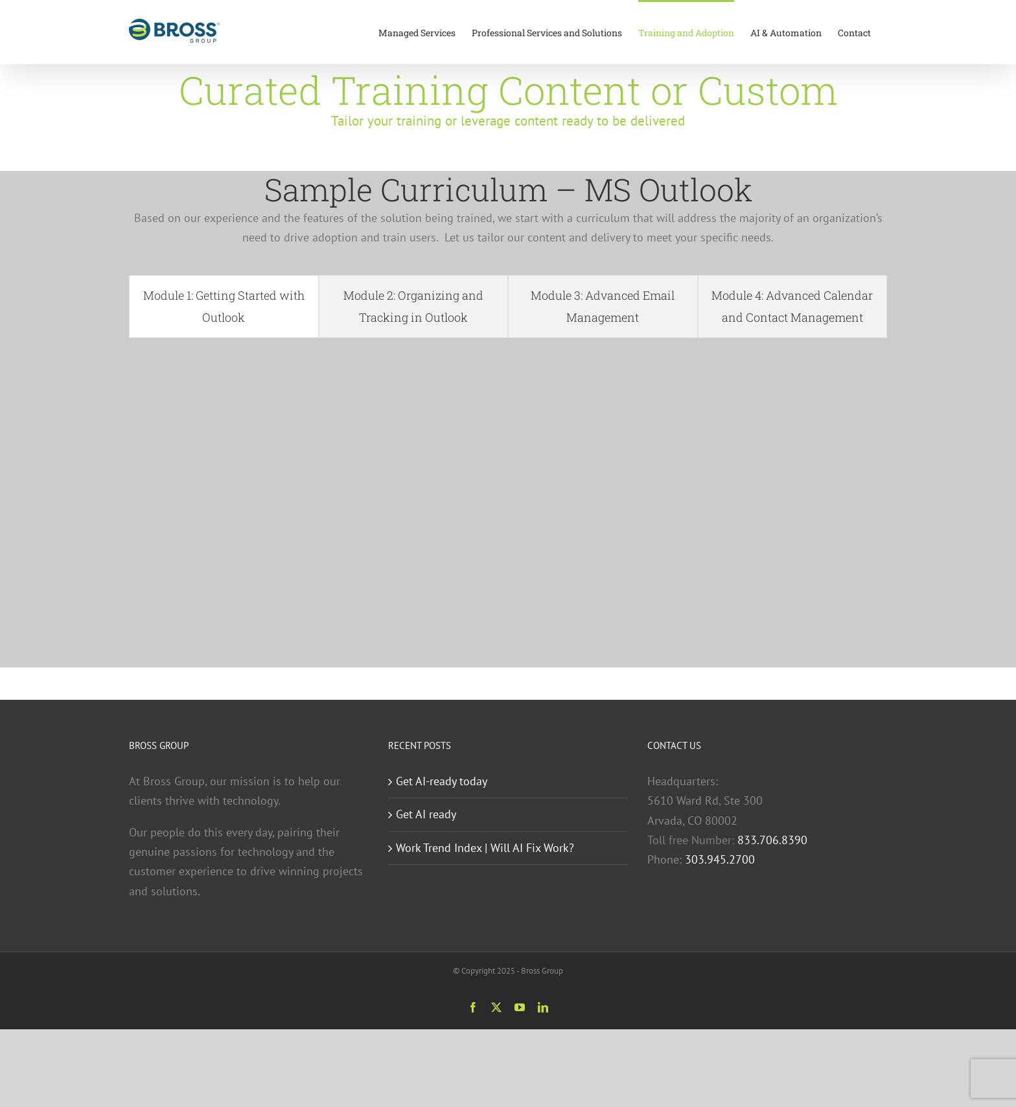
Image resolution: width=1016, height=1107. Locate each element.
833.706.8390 (772, 840)
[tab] (224, 306)
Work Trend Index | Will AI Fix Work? (485, 847)
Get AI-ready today (441, 781)
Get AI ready (426, 814)
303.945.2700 (720, 859)
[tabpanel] (508, 499)
